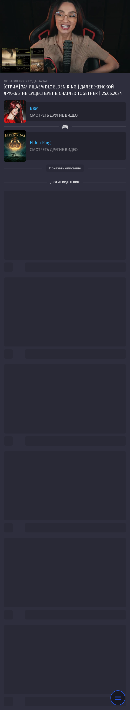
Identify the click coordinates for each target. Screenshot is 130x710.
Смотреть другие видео (54, 115)
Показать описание (65, 168)
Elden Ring (40, 142)
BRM (34, 108)
